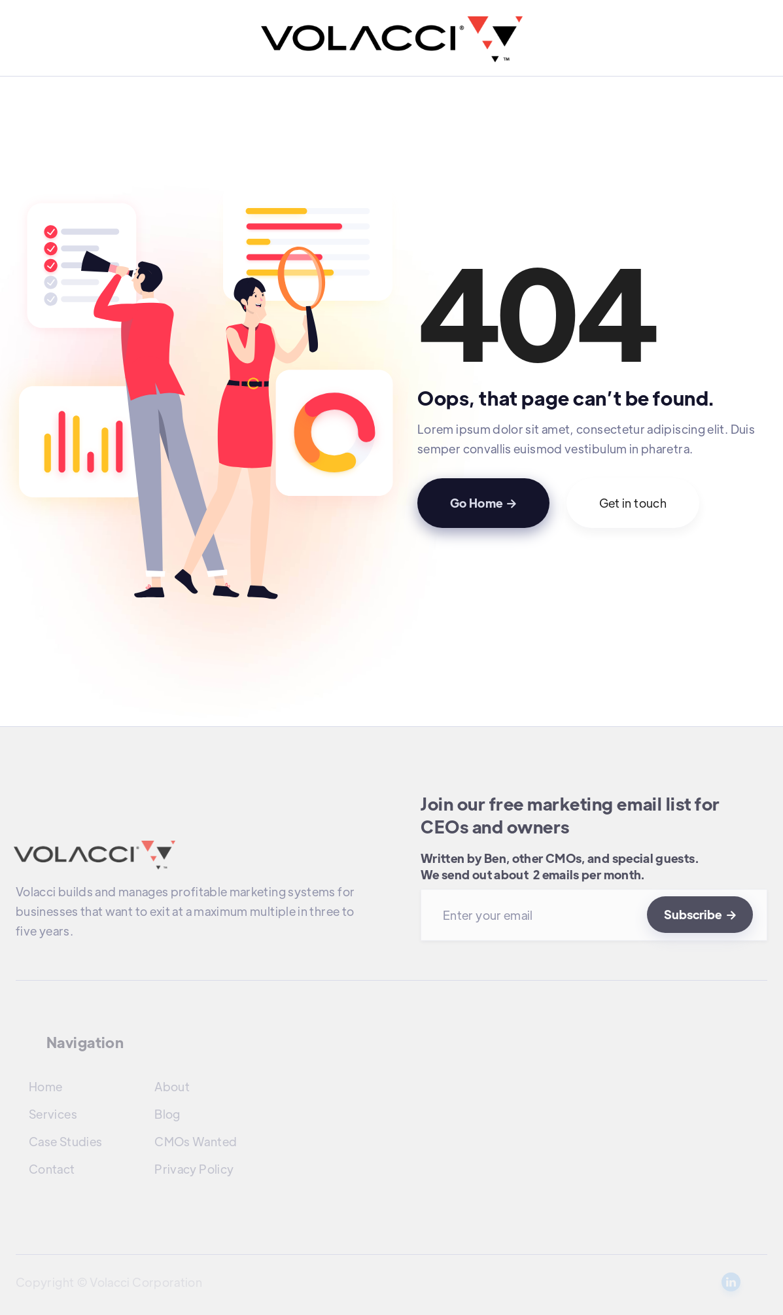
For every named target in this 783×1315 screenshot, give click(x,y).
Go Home (483, 502)
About (172, 1086)
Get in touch (633, 502)
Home (45, 1086)
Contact (52, 1168)
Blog (167, 1113)
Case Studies (65, 1141)
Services (53, 1113)
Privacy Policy (194, 1168)
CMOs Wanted (195, 1141)
